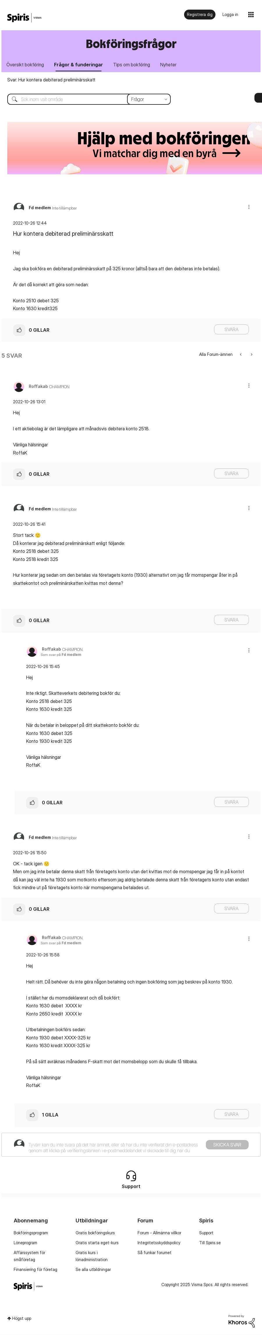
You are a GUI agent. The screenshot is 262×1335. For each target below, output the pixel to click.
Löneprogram (25, 1243)
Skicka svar (227, 1145)
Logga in (230, 14)
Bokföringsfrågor (131, 43)
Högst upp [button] (21, 1318)
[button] (249, 207)
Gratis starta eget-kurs (97, 1243)
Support (206, 1233)
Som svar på (61, 655)
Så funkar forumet (155, 1253)
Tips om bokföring (133, 65)
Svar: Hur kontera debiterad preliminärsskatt (51, 80)
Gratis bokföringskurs (95, 1233)
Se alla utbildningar (93, 1269)
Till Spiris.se (210, 1243)
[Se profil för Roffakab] (38, 386)
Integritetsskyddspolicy (159, 1243)
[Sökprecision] (149, 99)
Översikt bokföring (25, 65)
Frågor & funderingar (80, 65)
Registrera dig (200, 14)
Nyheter (171, 65)
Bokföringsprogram (31, 1233)
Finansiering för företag (35, 1269)
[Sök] (84, 99)
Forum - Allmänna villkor (159, 1233)
